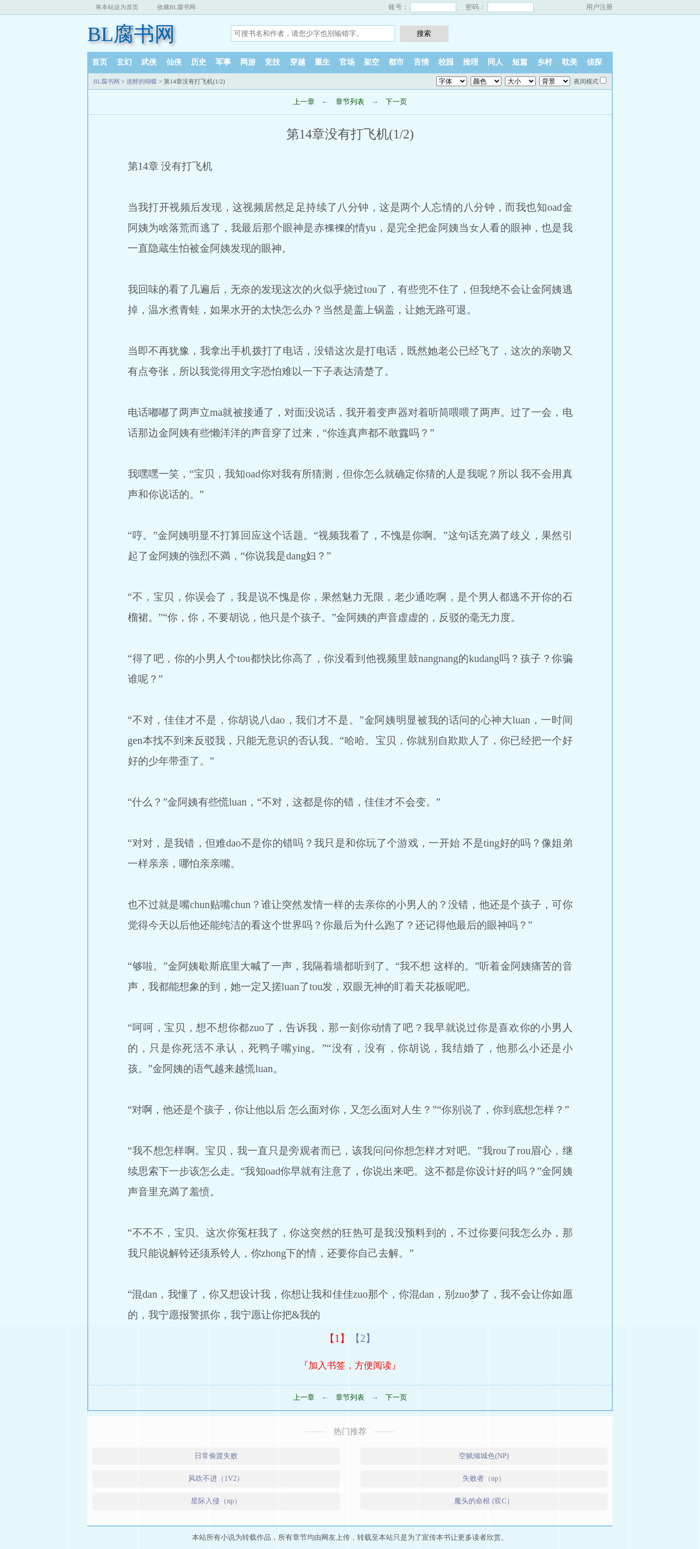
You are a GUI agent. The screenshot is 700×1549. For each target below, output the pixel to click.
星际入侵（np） (216, 1501)
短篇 (520, 62)
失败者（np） (483, 1478)
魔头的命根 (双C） (484, 1501)
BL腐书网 (131, 34)
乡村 (544, 62)
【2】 (363, 1338)
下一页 (396, 102)
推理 (470, 62)
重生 (322, 62)
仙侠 (174, 62)
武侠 (149, 62)
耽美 (569, 62)
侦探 (594, 62)
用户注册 (599, 7)
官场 (347, 62)
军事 (223, 62)
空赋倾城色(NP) (484, 1456)
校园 (446, 62)
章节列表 (350, 102)
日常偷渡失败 (216, 1456)
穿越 (297, 62)
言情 (421, 62)
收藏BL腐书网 (176, 7)
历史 (198, 62)
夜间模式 (586, 81)
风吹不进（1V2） (216, 1478)
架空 (371, 62)
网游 (248, 62)
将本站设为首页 (117, 7)
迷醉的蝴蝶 (141, 81)
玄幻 (124, 62)
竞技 (272, 62)
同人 (495, 62)
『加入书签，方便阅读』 (350, 1365)
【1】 (337, 1338)
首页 (99, 62)
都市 (396, 62)
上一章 (304, 102)
